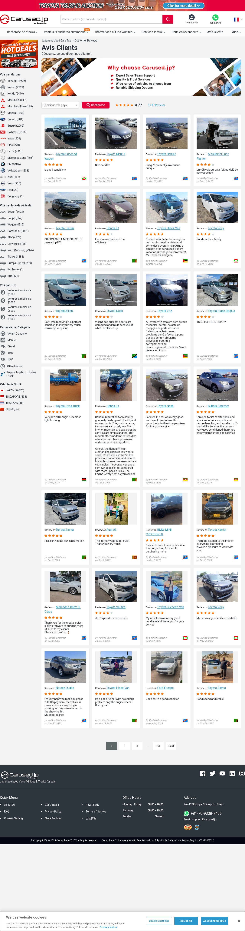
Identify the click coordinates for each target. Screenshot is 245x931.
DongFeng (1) (12, 196)
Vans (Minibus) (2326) (17, 250)
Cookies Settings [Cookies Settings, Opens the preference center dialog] (159, 920)
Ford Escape (165, 688)
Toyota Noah (114, 311)
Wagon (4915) (12, 224)
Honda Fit (112, 228)
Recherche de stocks (23, 32)
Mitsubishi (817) (13, 100)
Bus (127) (9, 276)
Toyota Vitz (164, 311)
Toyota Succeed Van (170, 607)
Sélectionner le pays (60, 105)
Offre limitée (11, 366)
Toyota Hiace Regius (221, 311)
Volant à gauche (13, 333)
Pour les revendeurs (187, 32)
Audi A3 (111, 530)
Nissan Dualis (65, 688)
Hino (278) (10, 145)
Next (171, 745)
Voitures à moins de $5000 (15, 308)
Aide (237, 32)
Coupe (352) (11, 218)
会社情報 (91, 818)
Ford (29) (9, 190)
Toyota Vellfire (116, 607)
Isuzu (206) (10, 138)
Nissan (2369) (12, 87)
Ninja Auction (53, 818)
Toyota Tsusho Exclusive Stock (18, 374)
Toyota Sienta (65, 530)
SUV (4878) (10, 237)
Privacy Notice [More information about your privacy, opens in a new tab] (108, 927)
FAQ (6, 811)
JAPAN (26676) (12, 390)
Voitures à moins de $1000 (15, 292)
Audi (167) (10, 177)
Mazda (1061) (12, 113)
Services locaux (154, 32)
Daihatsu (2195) (13, 132)
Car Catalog (52, 804)
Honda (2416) (12, 93)
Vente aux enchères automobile (67, 31)
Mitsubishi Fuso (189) (16, 106)
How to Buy (92, 804)
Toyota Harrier (166, 154)
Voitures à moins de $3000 (15, 300)
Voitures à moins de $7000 (15, 317)
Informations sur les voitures (115, 32)
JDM (6, 359)
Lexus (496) (10, 151)
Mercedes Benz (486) (16, 158)
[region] (122, 921)
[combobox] (111, 19)
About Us (9, 804)
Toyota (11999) (13, 81)
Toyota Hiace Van (168, 228)
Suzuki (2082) (12, 125)
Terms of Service (96, 811)
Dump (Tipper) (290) (16, 263)
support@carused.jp (204, 819)
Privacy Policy (53, 811)
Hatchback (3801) (14, 231)
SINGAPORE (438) (13, 396)
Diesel (7, 346)
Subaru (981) (11, 119)
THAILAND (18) (12, 402)
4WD (6, 353)
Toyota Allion (64, 311)
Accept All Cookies (214, 920)
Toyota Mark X (115, 154)
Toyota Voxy (216, 228)
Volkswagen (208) (14, 170)
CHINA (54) (9, 409)
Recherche (96, 105)
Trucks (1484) (12, 256)
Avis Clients (215, 32)
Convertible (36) (13, 244)
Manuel (8, 340)
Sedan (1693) (12, 212)
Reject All (186, 920)
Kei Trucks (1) (12, 269)
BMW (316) (10, 164)
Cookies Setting (13, 818)
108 (158, 745)
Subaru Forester (218, 406)
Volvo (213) (10, 183)
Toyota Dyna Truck (68, 406)
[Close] (239, 921)
